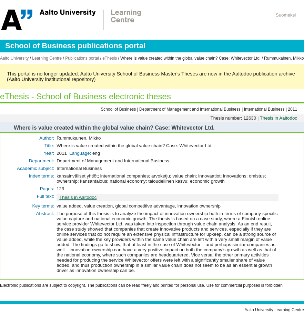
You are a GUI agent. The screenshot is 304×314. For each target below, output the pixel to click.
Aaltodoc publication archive (263, 74)
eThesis (109, 58)
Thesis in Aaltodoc (278, 118)
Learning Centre (47, 58)
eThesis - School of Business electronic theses (85, 96)
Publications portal (82, 58)
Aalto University (14, 58)
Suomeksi (286, 15)
